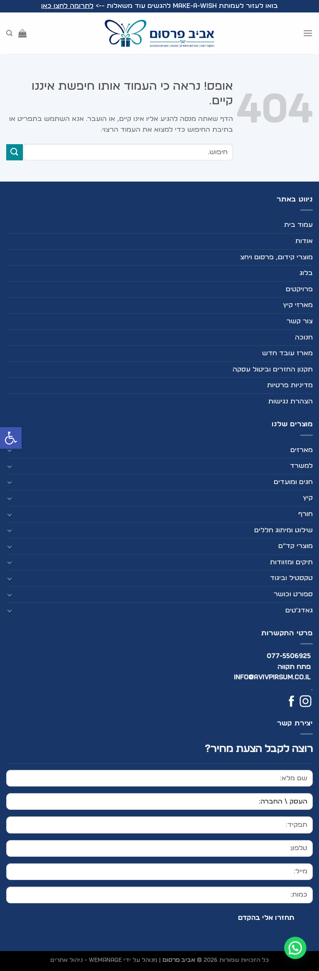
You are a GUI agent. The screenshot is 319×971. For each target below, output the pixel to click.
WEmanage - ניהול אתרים (86, 960)
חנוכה (304, 337)
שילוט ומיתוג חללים (283, 530)
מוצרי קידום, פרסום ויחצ (276, 257)
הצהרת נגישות (290, 401)
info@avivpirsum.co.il (272, 677)
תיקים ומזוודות (291, 562)
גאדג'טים (299, 610)
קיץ (308, 497)
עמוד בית (298, 224)
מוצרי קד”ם (295, 546)
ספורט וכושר (293, 594)
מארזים (301, 450)
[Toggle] (9, 450)
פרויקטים (299, 289)
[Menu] (308, 33)
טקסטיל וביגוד (291, 578)
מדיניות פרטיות (290, 385)
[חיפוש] (9, 33)
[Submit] (14, 152)
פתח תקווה (294, 667)
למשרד (301, 465)
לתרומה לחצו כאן (67, 5)
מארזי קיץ (298, 305)
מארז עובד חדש (287, 353)
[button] (11, 438)
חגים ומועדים (293, 482)
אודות (304, 241)
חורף (305, 514)
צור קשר (300, 321)
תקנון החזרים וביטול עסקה (273, 369)
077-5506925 (289, 656)
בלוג (306, 273)
